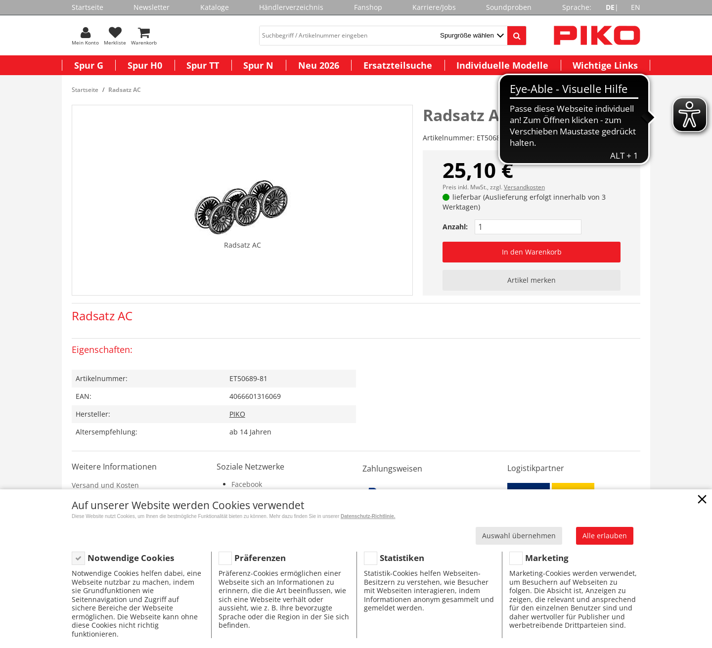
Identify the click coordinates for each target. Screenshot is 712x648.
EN (635, 7)
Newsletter (152, 7)
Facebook (246, 484)
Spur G (88, 65)
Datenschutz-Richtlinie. (368, 516)
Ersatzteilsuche (397, 65)
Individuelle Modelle (502, 65)
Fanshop (368, 7)
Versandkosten (524, 187)
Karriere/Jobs (434, 7)
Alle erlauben (604, 535)
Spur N (258, 65)
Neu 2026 (318, 65)
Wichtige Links (605, 65)
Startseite (87, 7)
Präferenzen (260, 557)
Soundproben (509, 7)
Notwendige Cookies (131, 557)
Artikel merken (531, 280)
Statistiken (402, 557)
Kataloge (214, 7)
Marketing (547, 557)
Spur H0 (145, 65)
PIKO (237, 414)
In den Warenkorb (532, 252)
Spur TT (202, 65)
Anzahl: (455, 226)
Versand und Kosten (105, 485)
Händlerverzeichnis (291, 7)
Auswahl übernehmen (519, 535)
